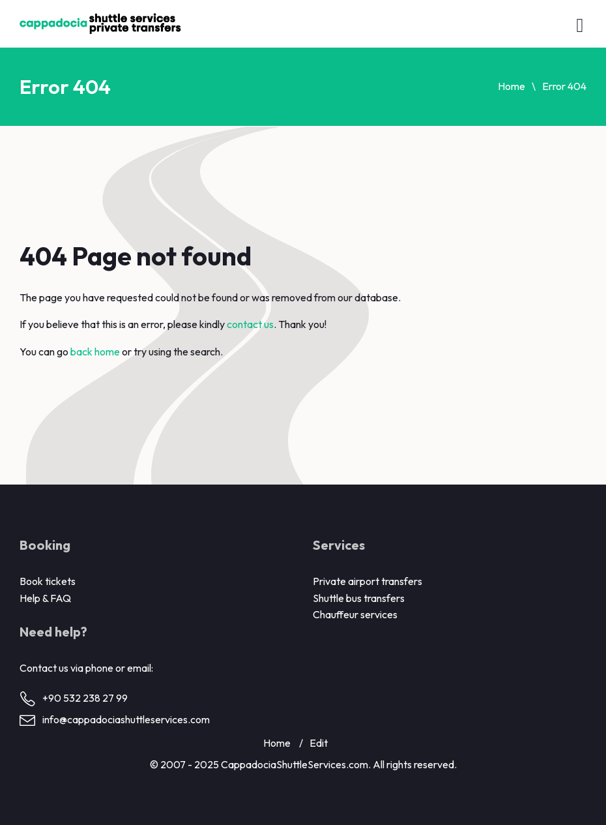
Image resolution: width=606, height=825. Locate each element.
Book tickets (48, 581)
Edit (319, 742)
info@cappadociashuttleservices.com (126, 719)
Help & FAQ (45, 598)
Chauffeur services (355, 614)
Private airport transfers (367, 581)
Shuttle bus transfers (359, 598)
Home (511, 86)
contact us (250, 324)
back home (95, 351)
